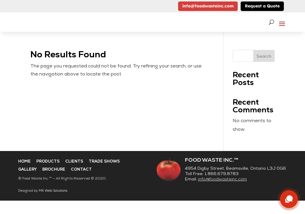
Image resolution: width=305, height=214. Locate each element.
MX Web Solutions (53, 190)
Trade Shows (104, 161)
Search (263, 56)
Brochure (53, 169)
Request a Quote (262, 6)
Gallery (27, 169)
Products (48, 161)
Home (24, 161)
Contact (81, 169)
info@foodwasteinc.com (208, 6)
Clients (74, 161)
